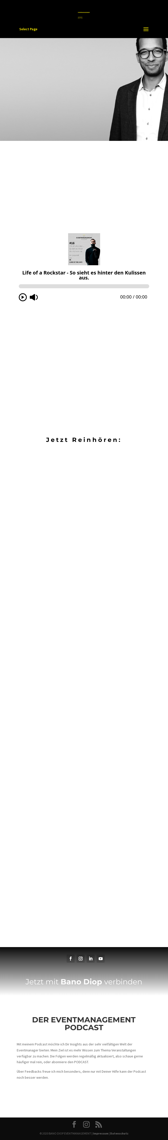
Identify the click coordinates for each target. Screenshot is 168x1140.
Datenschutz (119, 1133)
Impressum (100, 1133)
